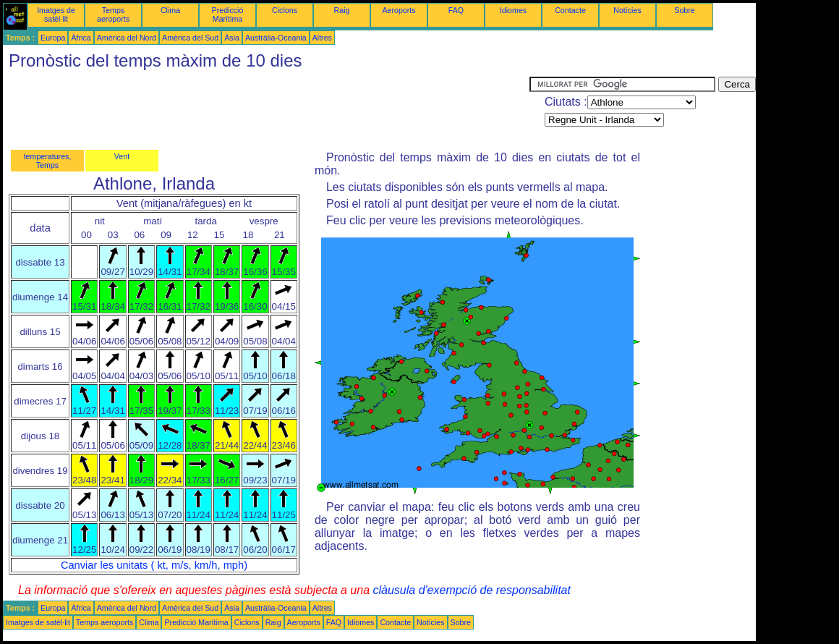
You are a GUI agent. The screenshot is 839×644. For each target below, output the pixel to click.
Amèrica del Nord (126, 37)
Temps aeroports (113, 14)
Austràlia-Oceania (276, 37)
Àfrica (80, 37)
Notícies (627, 10)
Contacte (570, 10)
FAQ (456, 10)
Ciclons (284, 10)
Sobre (684, 10)
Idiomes (513, 10)
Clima (170, 10)
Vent (121, 156)
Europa (53, 37)
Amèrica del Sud (190, 37)
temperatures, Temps (48, 160)
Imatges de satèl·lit (56, 14)
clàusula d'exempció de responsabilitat (471, 590)
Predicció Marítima (228, 14)
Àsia (231, 37)
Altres (322, 37)
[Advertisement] (266, 109)
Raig (342, 10)
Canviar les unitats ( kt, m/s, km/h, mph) (154, 565)
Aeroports (398, 10)
